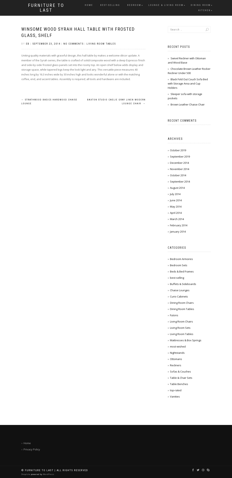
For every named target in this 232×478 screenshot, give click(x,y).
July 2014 (175, 194)
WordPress (48, 474)
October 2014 (178, 175)
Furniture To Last (46, 8)
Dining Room (201, 5)
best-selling (110, 5)
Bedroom (134, 5)
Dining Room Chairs (182, 303)
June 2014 (176, 200)
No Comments (73, 43)
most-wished (178, 346)
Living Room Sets (180, 328)
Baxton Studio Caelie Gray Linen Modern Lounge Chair (116, 101)
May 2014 (175, 206)
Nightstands (177, 353)
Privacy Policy (32, 449)
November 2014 (179, 169)
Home (89, 5)
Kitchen (204, 10)
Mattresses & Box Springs (185, 340)
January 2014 (178, 231)
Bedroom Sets (178, 265)
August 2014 (177, 188)
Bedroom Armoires (181, 259)
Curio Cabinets (179, 296)
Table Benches (179, 384)
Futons (174, 315)
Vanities (175, 396)
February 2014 (178, 225)
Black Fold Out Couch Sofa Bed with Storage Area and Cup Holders (188, 83)
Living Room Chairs (181, 321)
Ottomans (176, 359)
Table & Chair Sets (181, 378)
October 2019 (178, 150)
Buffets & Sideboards (183, 284)
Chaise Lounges (180, 290)
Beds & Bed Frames (182, 271)
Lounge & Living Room (165, 5)
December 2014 (179, 163)
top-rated (175, 390)
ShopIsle (26, 474)
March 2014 (177, 219)
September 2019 (180, 156)
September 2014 (180, 181)
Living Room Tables (101, 43)
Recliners (175, 365)
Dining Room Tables (182, 309)
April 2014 (176, 213)
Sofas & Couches (180, 371)
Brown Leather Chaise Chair (188, 104)
